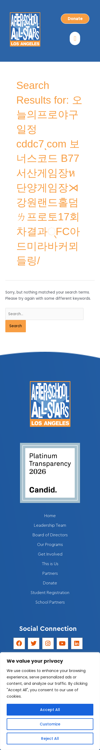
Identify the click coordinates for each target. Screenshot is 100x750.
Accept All (50, 709)
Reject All (50, 738)
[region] (50, 701)
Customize (50, 724)
